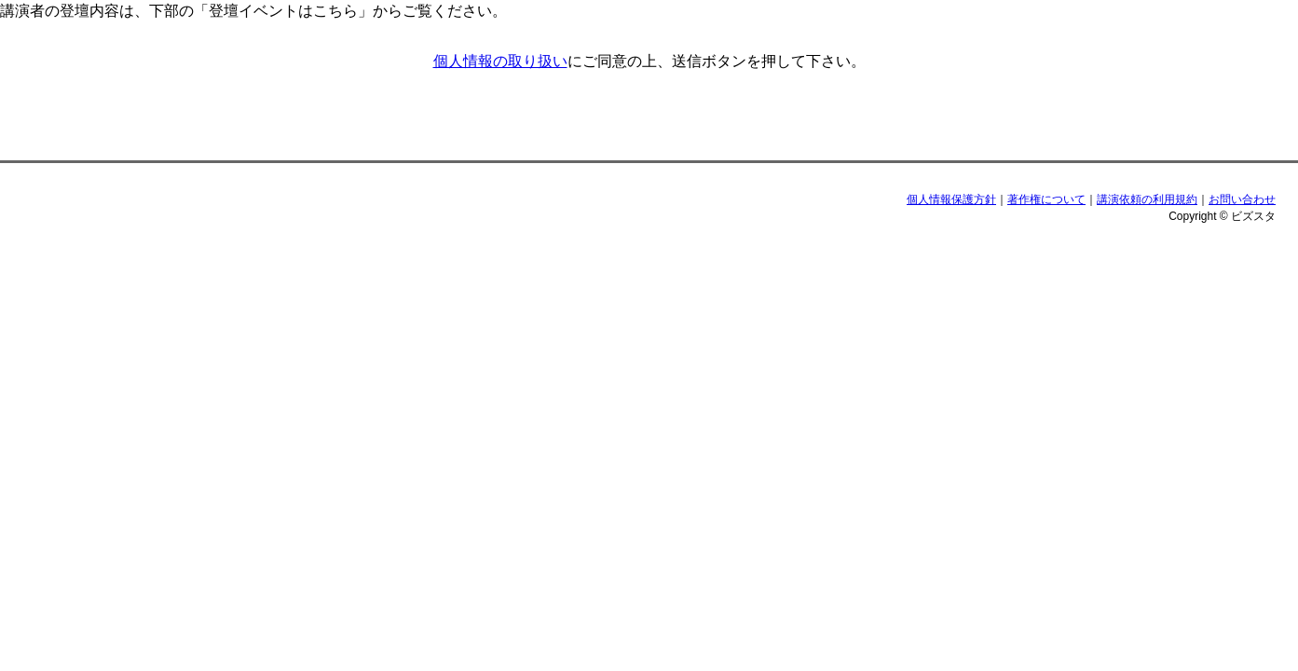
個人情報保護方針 (951, 199)
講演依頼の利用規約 (1147, 199)
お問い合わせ (1242, 199)
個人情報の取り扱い (500, 61)
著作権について (1046, 199)
